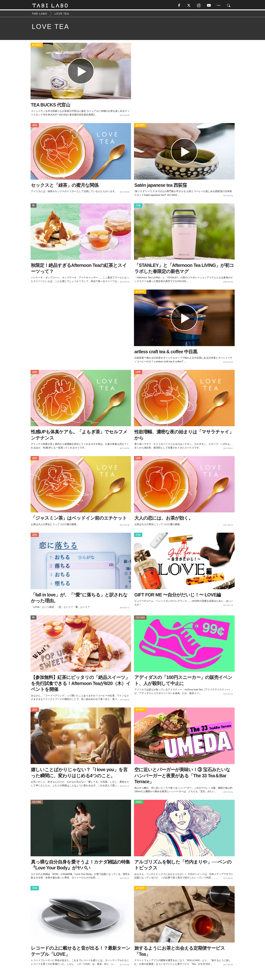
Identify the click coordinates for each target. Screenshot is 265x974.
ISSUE (139, 803)
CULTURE (140, 618)
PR (33, 206)
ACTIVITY (36, 46)
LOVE (34, 126)
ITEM (138, 206)
